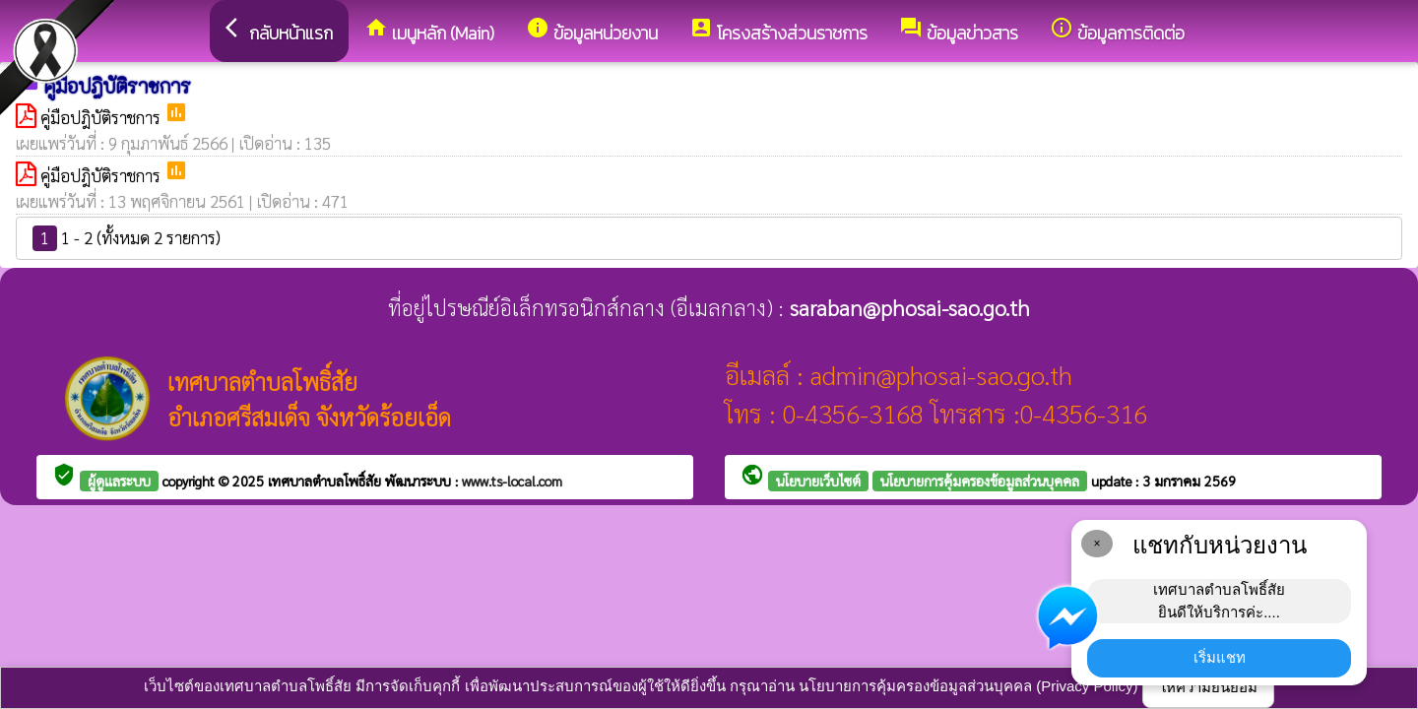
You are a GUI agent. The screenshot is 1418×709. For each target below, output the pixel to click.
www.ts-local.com (512, 480)
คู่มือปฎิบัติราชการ (102, 117)
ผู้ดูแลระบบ (119, 480)
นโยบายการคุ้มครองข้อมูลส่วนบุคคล (979, 480)
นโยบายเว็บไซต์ (818, 480)
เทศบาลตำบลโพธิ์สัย (326, 480)
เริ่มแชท (1219, 657)
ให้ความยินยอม (1208, 686)
